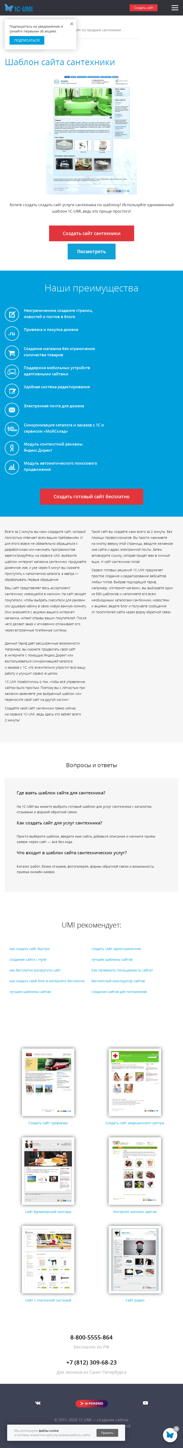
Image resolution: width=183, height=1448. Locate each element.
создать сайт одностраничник (116, 948)
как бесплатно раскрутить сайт (35, 970)
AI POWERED (94, 1403)
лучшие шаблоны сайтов (112, 959)
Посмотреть (91, 251)
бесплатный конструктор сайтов (118, 981)
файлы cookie (49, 1430)
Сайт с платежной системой (48, 1300)
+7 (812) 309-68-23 (91, 1362)
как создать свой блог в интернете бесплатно (47, 981)
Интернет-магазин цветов (135, 1211)
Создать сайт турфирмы (48, 1123)
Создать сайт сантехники (92, 233)
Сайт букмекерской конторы (48, 1211)
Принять (107, 1433)
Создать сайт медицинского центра (135, 1123)
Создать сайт (143, 7)
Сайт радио (135, 1300)
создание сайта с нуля (28, 959)
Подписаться (27, 40)
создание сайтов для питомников (119, 991)
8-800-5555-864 (91, 1337)
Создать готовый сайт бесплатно (92, 496)
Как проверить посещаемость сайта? (122, 970)
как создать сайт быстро (30, 948)
